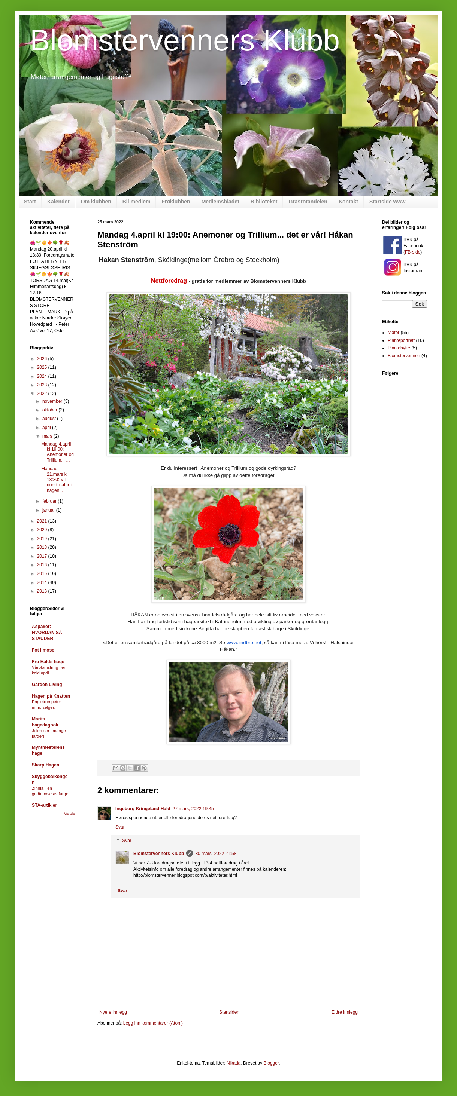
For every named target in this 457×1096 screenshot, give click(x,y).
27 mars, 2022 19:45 (193, 808)
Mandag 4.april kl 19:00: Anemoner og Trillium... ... (57, 452)
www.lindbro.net (244, 642)
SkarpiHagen (45, 765)
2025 (42, 367)
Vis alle (69, 813)
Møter (393, 332)
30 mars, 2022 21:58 (215, 853)
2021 (42, 521)
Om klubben (96, 202)
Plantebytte (399, 347)
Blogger (271, 1063)
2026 (42, 358)
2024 (42, 376)
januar (49, 510)
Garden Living (47, 684)
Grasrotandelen (307, 202)
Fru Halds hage (48, 661)
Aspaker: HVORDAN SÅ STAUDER (47, 632)
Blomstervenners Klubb (185, 40)
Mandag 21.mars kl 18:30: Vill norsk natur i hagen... (56, 479)
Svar (120, 827)
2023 (42, 385)
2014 (42, 582)
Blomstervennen (404, 355)
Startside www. (388, 202)
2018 (42, 547)
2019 (42, 538)
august (49, 418)
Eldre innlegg (345, 1012)
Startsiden (229, 1012)
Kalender (58, 202)
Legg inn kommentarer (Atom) (153, 1023)
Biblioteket (264, 202)
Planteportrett (401, 340)
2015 (42, 573)
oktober (50, 410)
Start (30, 202)
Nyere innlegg (113, 1012)
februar (50, 501)
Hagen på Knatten (51, 696)
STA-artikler (44, 805)
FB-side (412, 252)
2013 (42, 591)
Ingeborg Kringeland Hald (142, 808)
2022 (42, 393)
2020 (42, 529)
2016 (42, 564)
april (47, 427)
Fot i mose (43, 650)
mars (48, 436)
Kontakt (348, 202)
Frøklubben (175, 202)
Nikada (233, 1063)
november (53, 401)
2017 (42, 556)
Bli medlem (136, 202)
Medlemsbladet (220, 202)
